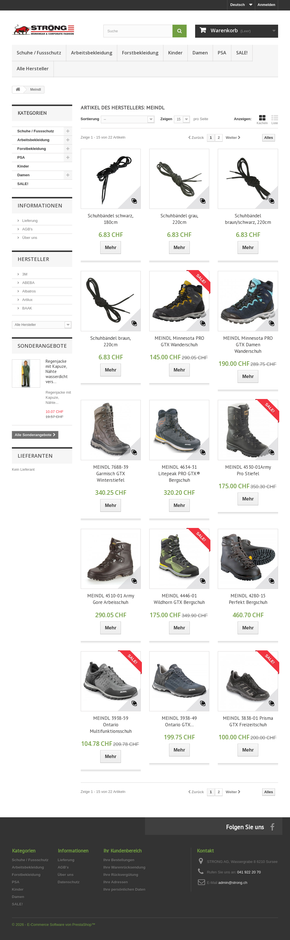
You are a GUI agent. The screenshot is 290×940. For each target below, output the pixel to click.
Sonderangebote (42, 345)
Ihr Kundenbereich (122, 850)
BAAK (26, 308)
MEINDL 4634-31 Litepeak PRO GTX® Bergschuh (179, 473)
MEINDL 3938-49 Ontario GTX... (179, 721)
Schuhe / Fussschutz (39, 53)
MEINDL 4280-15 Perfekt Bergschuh (248, 599)
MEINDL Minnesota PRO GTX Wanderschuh (179, 341)
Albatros (28, 291)
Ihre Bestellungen (118, 860)
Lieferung (29, 220)
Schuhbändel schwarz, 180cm (110, 219)
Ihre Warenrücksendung (124, 867)
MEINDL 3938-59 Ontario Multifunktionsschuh (111, 724)
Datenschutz (69, 882)
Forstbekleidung (140, 53)
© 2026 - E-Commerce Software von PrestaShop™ (53, 924)
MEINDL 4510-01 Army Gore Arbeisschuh (110, 599)
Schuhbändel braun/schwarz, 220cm (248, 219)
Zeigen (166, 119)
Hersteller (33, 259)
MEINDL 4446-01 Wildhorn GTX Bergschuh (179, 599)
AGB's (27, 229)
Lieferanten (35, 455)
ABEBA (28, 283)
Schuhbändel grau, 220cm (179, 219)
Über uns (29, 237)
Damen (200, 53)
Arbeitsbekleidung (91, 53)
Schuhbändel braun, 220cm (110, 341)
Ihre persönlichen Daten (124, 889)
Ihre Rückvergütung (120, 875)
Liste (274, 119)
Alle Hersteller (33, 68)
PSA (222, 53)
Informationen (40, 205)
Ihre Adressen (115, 882)
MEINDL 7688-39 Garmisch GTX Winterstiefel (110, 473)
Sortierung (90, 119)
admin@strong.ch (232, 882)
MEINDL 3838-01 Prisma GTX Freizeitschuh (248, 721)
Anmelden (266, 5)
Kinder (175, 53)
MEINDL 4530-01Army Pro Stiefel (248, 470)
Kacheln (262, 119)
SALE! (242, 53)
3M (24, 274)
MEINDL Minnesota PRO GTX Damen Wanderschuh (248, 344)
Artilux (27, 300)
